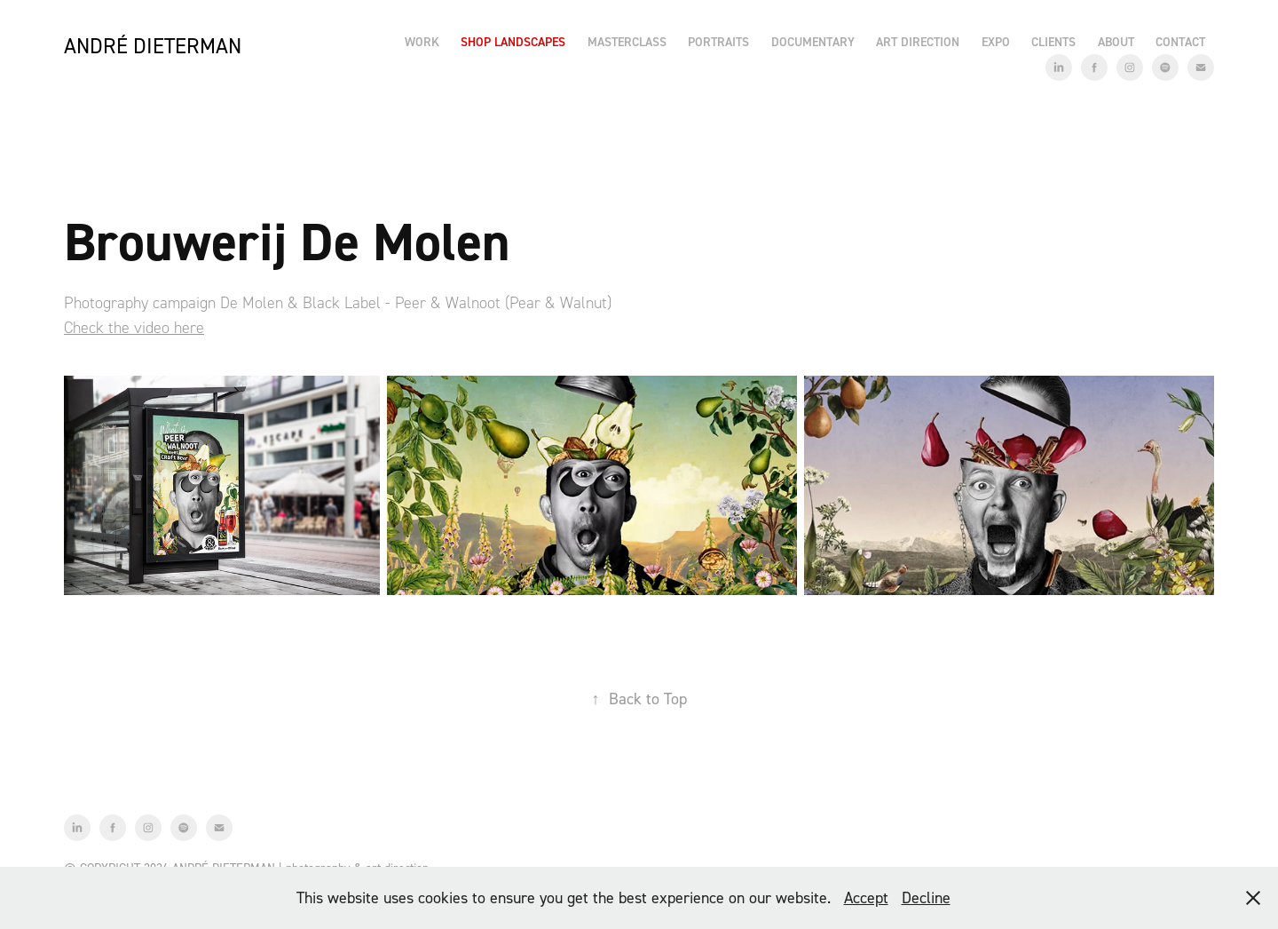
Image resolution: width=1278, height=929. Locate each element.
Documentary (813, 42)
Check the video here (134, 327)
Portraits (718, 42)
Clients (1053, 42)
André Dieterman (152, 46)
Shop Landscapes (513, 42)
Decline (926, 897)
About (1116, 42)
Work (422, 42)
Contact (1180, 42)
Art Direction (917, 42)
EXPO (996, 42)
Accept (866, 897)
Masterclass (627, 42)
